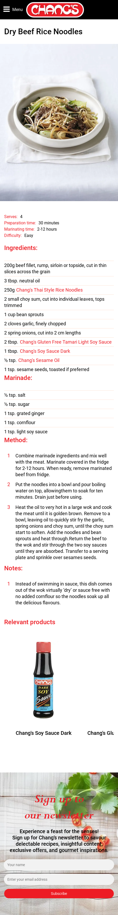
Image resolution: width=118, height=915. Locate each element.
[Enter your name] (59, 865)
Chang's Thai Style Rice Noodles (49, 290)
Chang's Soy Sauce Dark (45, 351)
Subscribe (59, 893)
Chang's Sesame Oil (38, 360)
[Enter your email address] (59, 879)
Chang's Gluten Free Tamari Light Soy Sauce (66, 342)
